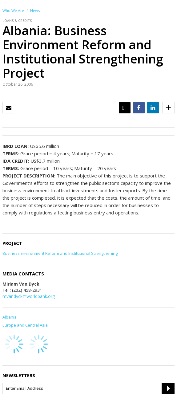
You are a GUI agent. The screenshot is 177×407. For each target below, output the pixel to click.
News (35, 10)
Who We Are (13, 10)
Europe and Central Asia (25, 325)
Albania (9, 317)
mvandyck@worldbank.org (28, 296)
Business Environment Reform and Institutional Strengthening (60, 253)
